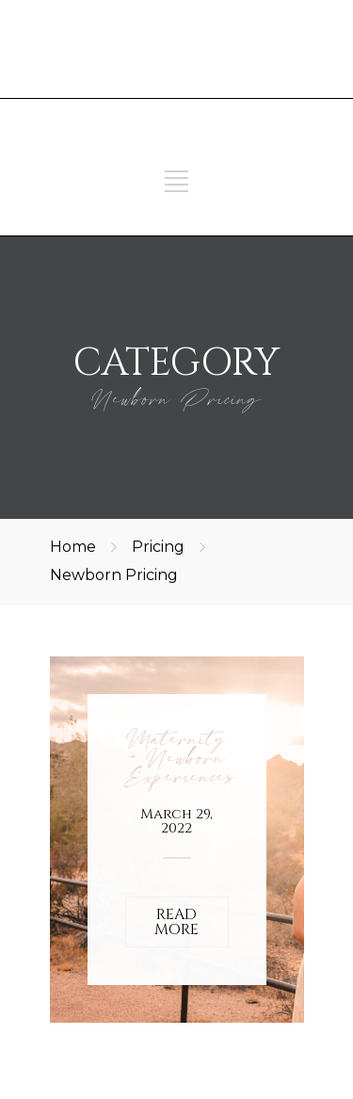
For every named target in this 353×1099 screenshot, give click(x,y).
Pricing (158, 547)
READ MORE (176, 922)
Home (73, 547)
